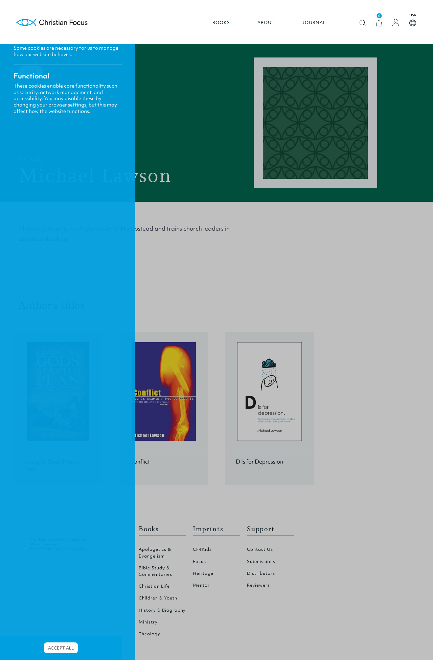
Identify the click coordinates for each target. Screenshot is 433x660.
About (266, 22)
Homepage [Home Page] (52, 23)
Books (221, 22)
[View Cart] (379, 23)
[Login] (395, 22)
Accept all (61, 648)
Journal (314, 22)
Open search (363, 23)
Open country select (412, 23)
